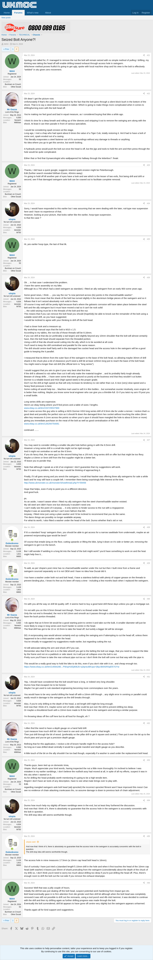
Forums (18, 12)
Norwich (17, 120)
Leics (19, 554)
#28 (148, 527)
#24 (148, 203)
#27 (148, 440)
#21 (148, 55)
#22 (148, 94)
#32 (148, 723)
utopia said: (31, 842)
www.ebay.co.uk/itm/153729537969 (41, 408)
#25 (148, 239)
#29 (148, 563)
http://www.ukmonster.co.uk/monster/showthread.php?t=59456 (55, 482)
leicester (17, 230)
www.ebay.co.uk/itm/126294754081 (41, 423)
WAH (6, 44)
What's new (32, 12)
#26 (148, 278)
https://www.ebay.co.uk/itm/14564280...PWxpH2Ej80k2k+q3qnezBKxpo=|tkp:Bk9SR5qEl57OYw (71, 666)
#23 (148, 165)
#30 (148, 599)
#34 (148, 800)
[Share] (144, 55)
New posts (6, 17)
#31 (148, 677)
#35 (148, 836)
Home (7, 12)
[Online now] (12, 540)
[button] (41, 12)
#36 (148, 883)
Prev (7, 49)
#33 (148, 760)
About (48, 12)
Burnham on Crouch (13, 84)
